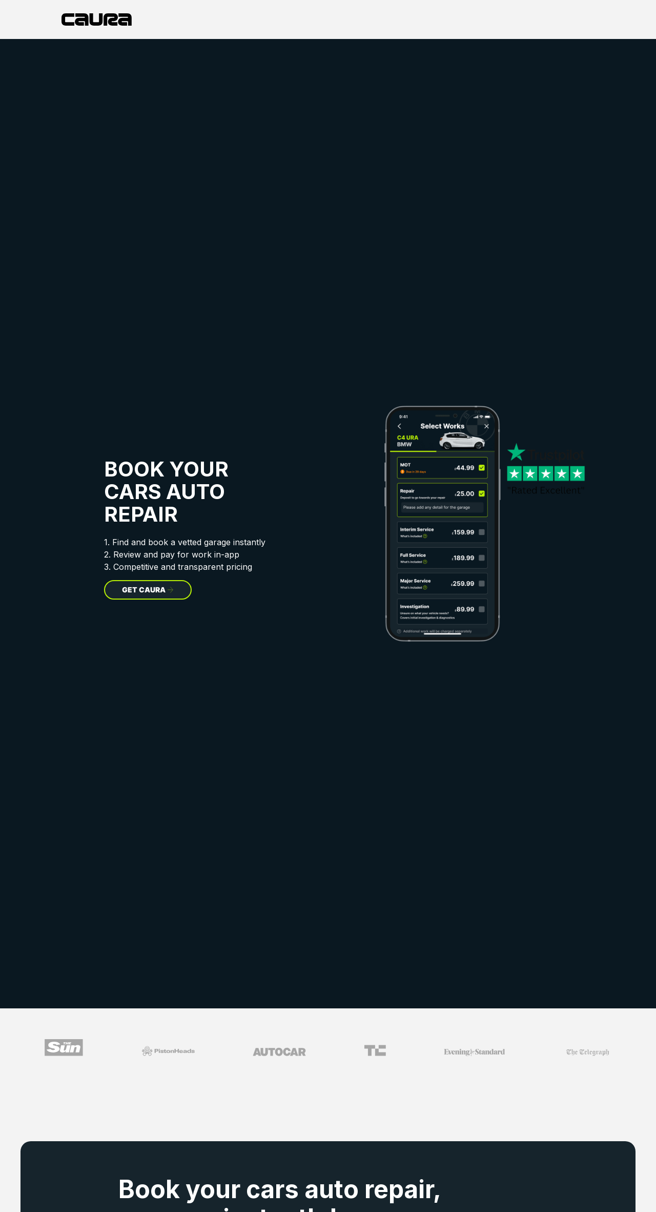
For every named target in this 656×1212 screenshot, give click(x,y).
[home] (96, 19)
